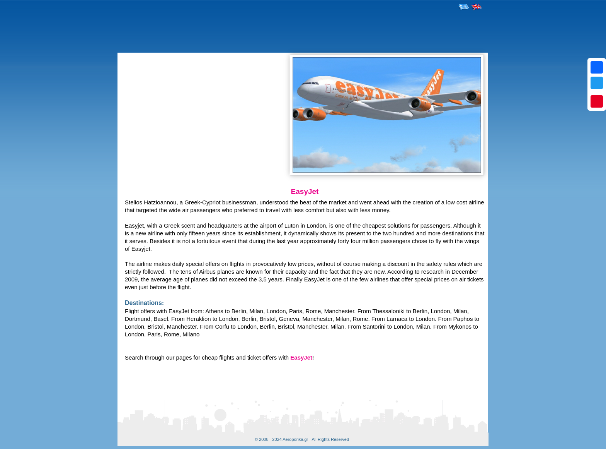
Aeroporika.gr (295, 439)
